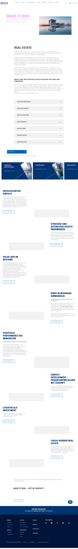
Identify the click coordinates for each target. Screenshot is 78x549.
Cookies (33, 541)
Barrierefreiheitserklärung (46, 541)
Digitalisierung (39, 115)
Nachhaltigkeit (39, 108)
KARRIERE (35, 523)
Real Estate (10, 520)
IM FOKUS (23, 518)
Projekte (48, 2)
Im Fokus (38, 2)
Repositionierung (39, 102)
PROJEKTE (35, 518)
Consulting (10, 531)
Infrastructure (10, 523)
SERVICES (10, 528)
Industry (9, 525)
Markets (20, 2)
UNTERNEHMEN (24, 528)
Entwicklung (39, 142)
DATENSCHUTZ (37, 527)
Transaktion (39, 135)
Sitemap (26, 541)
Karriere (43, 2)
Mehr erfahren (9, 212)
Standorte (22, 531)
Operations (39, 128)
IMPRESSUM (36, 531)
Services (25, 2)
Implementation (11, 533)
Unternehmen (32, 2)
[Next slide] (8, 182)
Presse (21, 533)
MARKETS (10, 518)
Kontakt (53, 2)
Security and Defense (25, 525)
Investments (39, 122)
